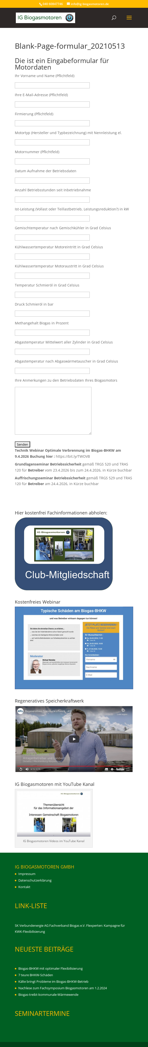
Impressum (26, 873)
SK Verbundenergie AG (31, 925)
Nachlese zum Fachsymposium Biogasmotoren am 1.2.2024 (62, 988)
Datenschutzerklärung (35, 880)
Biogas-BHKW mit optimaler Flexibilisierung (50, 968)
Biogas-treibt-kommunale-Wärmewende (48, 994)
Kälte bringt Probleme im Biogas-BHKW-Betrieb (53, 981)
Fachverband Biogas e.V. (67, 925)
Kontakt (24, 887)
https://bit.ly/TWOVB (73, 456)
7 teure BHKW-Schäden (35, 975)
